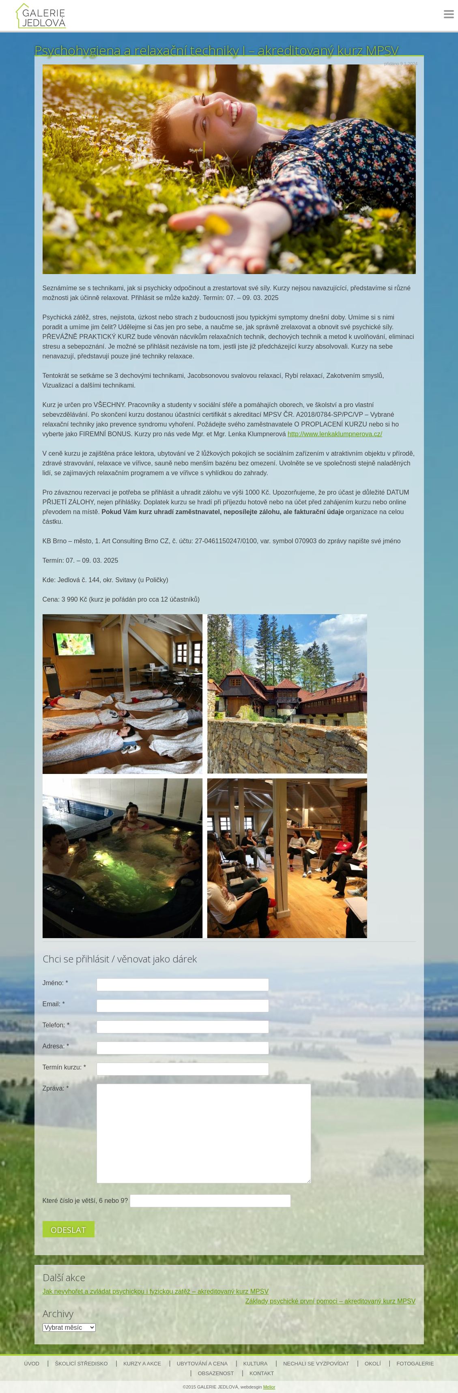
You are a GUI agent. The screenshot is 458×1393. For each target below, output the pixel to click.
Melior (269, 1386)
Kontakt (261, 1373)
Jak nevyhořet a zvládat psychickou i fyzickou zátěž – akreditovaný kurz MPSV (156, 1291)
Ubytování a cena (202, 1364)
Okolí (373, 1364)
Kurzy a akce (142, 1364)
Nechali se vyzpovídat (316, 1364)
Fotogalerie (415, 1364)
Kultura (255, 1364)
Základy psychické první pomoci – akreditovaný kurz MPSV (330, 1301)
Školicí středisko (81, 1364)
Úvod (31, 1364)
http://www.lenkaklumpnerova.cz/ (335, 434)
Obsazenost (216, 1373)
